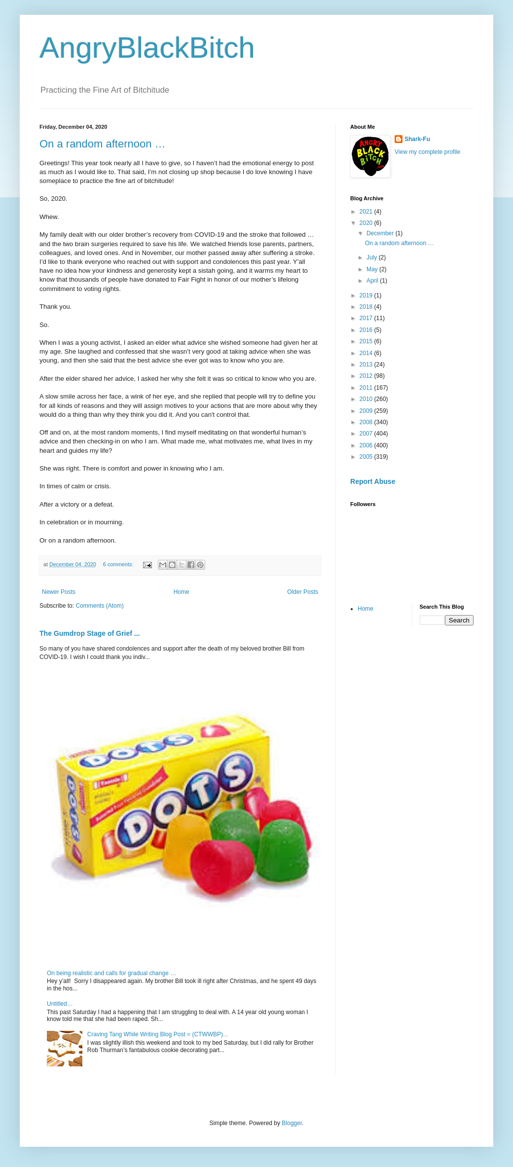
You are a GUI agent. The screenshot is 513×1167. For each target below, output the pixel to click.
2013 (367, 364)
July (372, 257)
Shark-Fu (417, 139)
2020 (367, 222)
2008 (367, 422)
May (372, 269)
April (373, 280)
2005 (367, 456)
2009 (367, 410)
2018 (367, 306)
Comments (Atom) (99, 605)
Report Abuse (372, 481)
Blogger (292, 1123)
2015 (367, 341)
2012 (367, 375)
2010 (367, 399)
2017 (367, 318)
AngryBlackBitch (147, 47)
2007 (367, 433)
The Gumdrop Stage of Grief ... (89, 633)
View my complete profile (427, 151)
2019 (367, 295)
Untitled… (60, 1003)
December (381, 233)
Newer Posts (58, 591)
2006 (367, 445)
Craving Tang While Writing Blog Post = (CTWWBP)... (157, 1034)
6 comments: (119, 564)
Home (181, 591)
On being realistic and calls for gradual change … (111, 973)
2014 (367, 353)
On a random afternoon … (102, 144)
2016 (367, 330)
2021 (367, 211)
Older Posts (302, 591)
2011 (367, 387)
